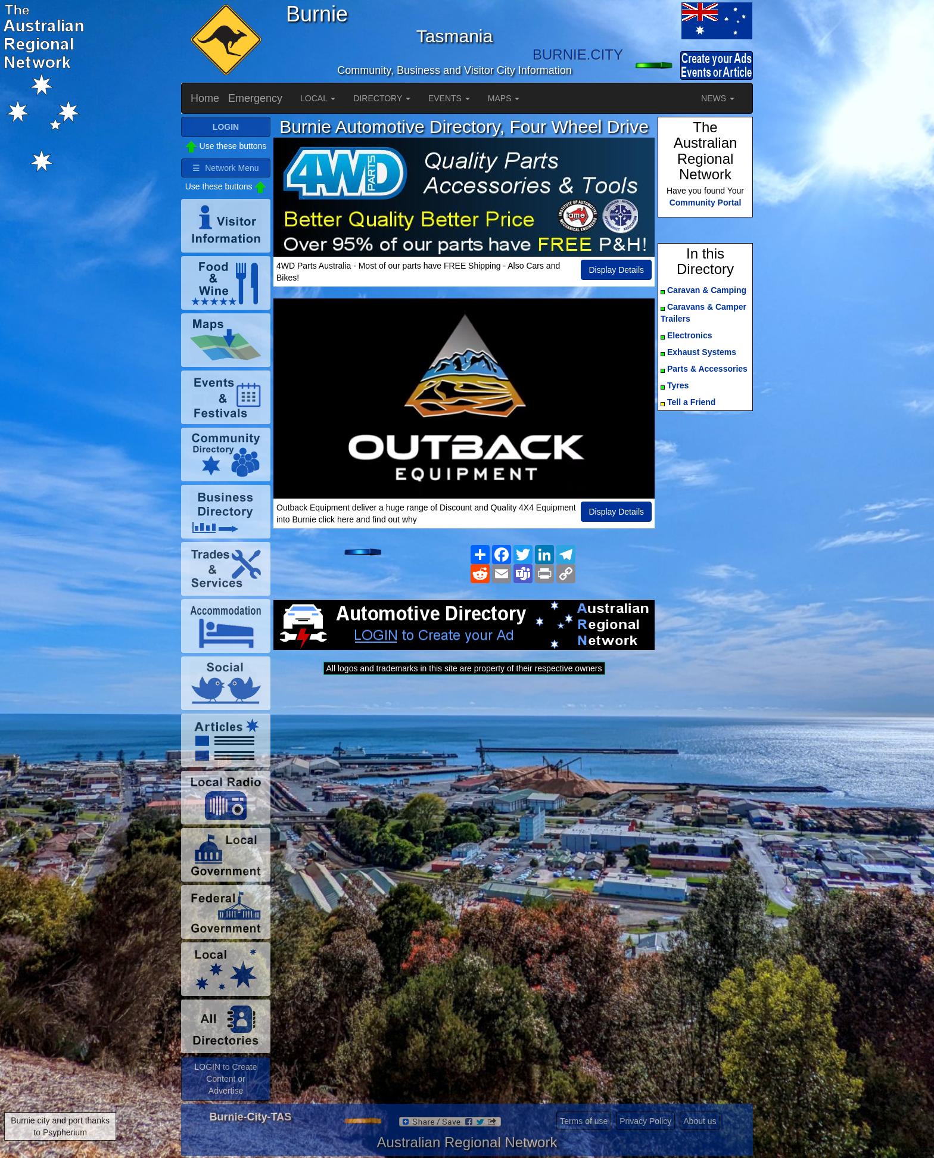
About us (699, 1121)
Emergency (255, 98)
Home (205, 98)
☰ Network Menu (225, 168)
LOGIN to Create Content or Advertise (225, 1078)
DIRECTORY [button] (381, 98)
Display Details (616, 270)
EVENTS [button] (449, 98)
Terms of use (584, 1121)
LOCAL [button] (317, 98)
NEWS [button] (717, 98)
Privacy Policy (645, 1121)
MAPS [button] (504, 98)
